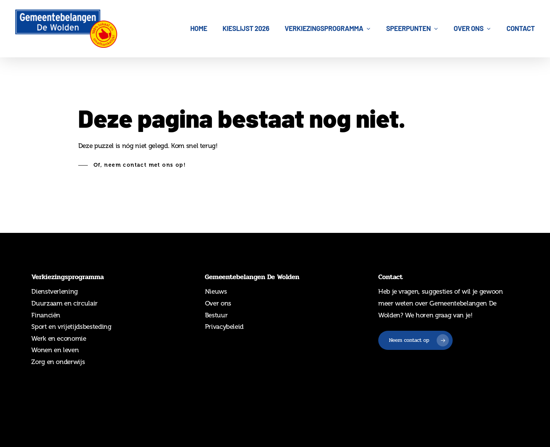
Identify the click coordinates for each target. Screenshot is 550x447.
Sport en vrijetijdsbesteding (71, 326)
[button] (132, 165)
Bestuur (216, 315)
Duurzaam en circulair (64, 303)
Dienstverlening (54, 291)
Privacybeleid (224, 326)
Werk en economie (58, 338)
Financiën (45, 315)
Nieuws (216, 291)
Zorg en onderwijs (58, 362)
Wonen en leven (55, 350)
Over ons (218, 303)
